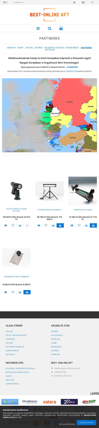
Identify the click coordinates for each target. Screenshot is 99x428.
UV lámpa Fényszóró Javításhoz (49, 210)
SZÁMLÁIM (55, 354)
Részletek (5, 225)
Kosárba (60, 225)
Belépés (74, 2)
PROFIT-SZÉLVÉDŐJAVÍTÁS (16, 335)
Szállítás (10, 380)
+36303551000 (72, 71)
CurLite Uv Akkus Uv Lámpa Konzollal (16, 210)
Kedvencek (92, 2)
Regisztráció (57, 335)
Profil (83, 2)
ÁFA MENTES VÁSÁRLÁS (54, 47)
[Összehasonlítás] (20, 225)
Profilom (55, 339)
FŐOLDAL (9, 331)
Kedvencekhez (12, 225)
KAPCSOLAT (50, 49)
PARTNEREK (10, 339)
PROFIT (20, 47)
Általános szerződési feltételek (21, 368)
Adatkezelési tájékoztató (17, 372)
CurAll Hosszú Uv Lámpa (83, 210)
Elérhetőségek (12, 384)
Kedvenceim (56, 347)
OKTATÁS (29, 47)
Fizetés (9, 376)
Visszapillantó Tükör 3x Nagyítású (16, 276)
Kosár (54, 343)
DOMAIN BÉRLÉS (72, 47)
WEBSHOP (11, 47)
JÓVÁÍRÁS (39, 47)
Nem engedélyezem (67, 424)
